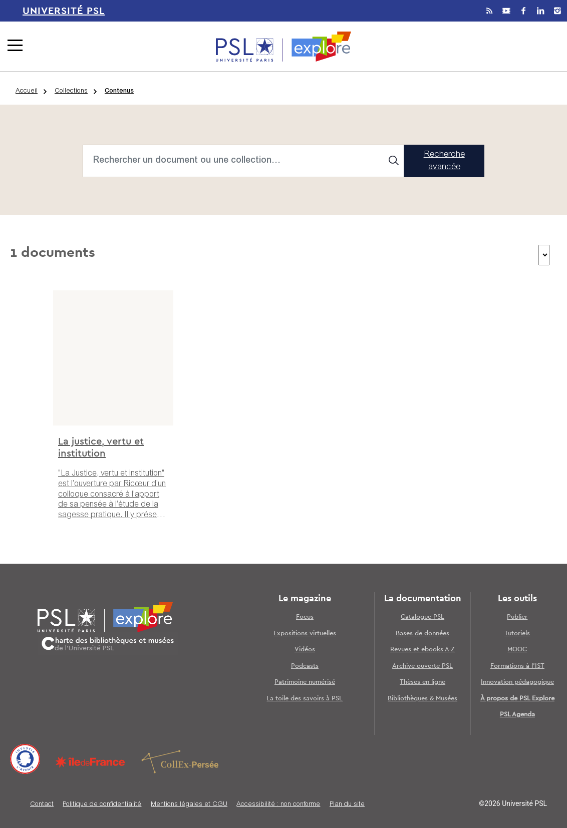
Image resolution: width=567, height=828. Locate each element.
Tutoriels (517, 633)
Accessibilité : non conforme (278, 804)
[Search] (243, 161)
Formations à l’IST (517, 666)
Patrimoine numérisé (304, 682)
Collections (71, 91)
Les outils (517, 598)
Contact (42, 804)
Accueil (27, 91)
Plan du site (347, 804)
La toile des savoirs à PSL (304, 698)
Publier (517, 617)
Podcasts (305, 666)
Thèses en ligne (422, 682)
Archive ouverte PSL (422, 666)
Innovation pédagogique (517, 682)
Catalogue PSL (422, 617)
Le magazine (304, 598)
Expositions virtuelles (304, 633)
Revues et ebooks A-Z (422, 649)
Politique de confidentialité (102, 804)
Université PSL (64, 11)
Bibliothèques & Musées (422, 698)
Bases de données (422, 633)
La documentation (422, 598)
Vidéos (305, 649)
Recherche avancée (444, 161)
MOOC (517, 649)
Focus (305, 617)
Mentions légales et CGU (189, 804)
